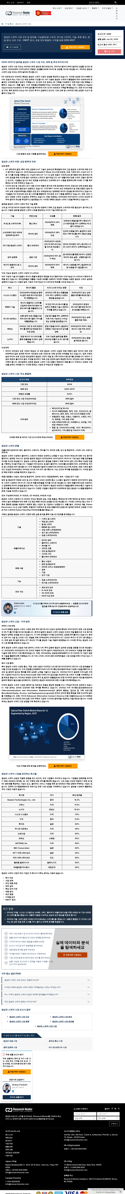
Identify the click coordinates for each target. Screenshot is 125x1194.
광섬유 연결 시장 (10, 1041)
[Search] (115, 2)
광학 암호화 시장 (10, 1047)
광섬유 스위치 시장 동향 (19, 1021)
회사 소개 (10, 2)
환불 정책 (9, 1147)
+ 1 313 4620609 (12, 1181)
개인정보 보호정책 (12, 1153)
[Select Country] (108, 1118)
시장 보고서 (117, 13)
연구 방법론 (12, 47)
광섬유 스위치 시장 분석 (62, 1017)
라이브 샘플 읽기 (17, 1097)
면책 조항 (9, 1150)
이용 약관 (9, 1144)
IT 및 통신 (9, 24)
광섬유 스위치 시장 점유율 (63, 1021)
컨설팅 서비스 (82, 8)
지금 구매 (109, 51)
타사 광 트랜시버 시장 (58, 1047)
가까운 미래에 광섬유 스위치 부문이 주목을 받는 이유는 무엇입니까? (32, 987)
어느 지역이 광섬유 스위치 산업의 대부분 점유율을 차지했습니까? (31, 994)
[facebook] (112, 1108)
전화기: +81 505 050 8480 (16, 1170)
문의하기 (20, 2)
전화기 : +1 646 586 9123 (74, 1167)
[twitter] (119, 1108)
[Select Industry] (85, 1118)
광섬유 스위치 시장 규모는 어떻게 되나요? (21, 980)
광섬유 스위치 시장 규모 (19, 1017)
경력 (28, 2)
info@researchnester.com (75, 1140)
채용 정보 (9, 1138)
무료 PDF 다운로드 (75, 47)
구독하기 (114, 1124)
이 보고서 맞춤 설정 (60, 612)
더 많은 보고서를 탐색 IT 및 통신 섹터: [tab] (19, 1035)
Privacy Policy (110, 1192)
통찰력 (95, 8)
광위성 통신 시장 (55, 1041)
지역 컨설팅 (106, 8)
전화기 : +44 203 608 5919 (75, 1149)
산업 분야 (68, 8)
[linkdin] (115, 1108)
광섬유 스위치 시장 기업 (47, 1026)
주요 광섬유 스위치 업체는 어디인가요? (20, 1001)
